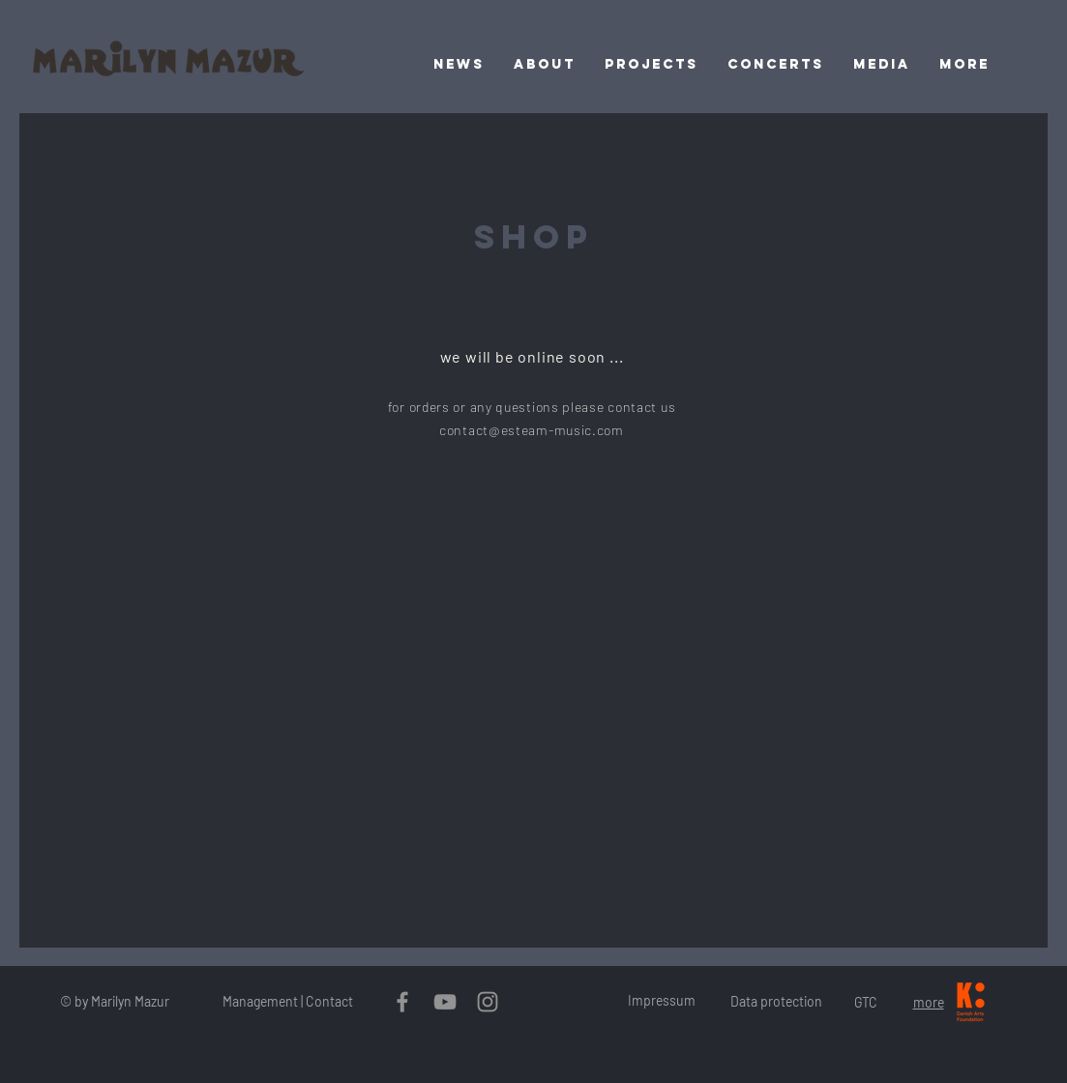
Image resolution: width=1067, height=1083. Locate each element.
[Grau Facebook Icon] (402, 1001)
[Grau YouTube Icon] (445, 1001)
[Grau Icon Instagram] (487, 1001)
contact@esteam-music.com (531, 430)
